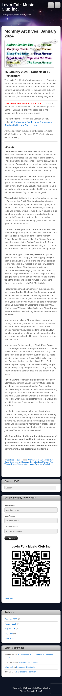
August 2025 (9, 629)
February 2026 (10, 619)
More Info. (8, 599)
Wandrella (47, 464)
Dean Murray (15, 462)
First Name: (9, 505)
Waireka (38, 464)
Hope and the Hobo (29, 462)
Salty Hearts (29, 464)
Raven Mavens (17, 464)
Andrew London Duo (36, 460)
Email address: (11, 526)
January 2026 (10, 624)
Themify (39, 691)
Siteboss (10, 460)
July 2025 (8, 633)
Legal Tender (43, 462)
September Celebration (28, 662)
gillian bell (8, 667)
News (18, 460)
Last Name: (9, 516)
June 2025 (8, 638)
